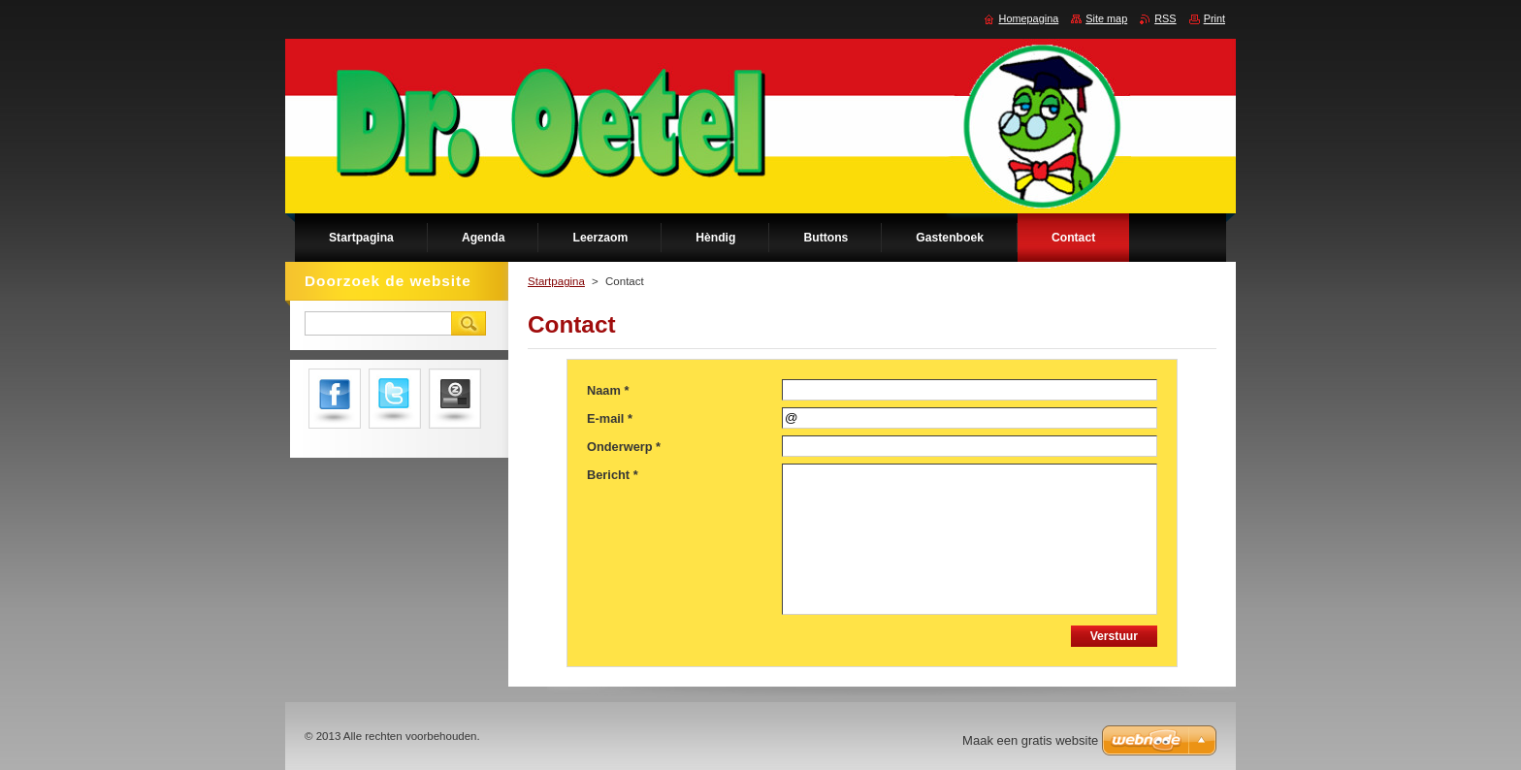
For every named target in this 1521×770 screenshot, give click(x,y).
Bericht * (612, 474)
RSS (1165, 18)
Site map (1106, 18)
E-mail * (609, 418)
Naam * (608, 390)
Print (1214, 18)
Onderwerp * (624, 446)
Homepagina (1029, 18)
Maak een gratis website (1030, 740)
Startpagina (556, 281)
